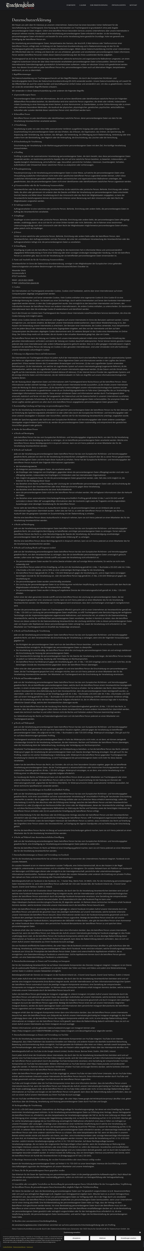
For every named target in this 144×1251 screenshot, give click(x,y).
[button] (140, 1232)
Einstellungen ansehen (128, 1238)
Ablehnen (102, 1238)
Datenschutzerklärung (19, 1247)
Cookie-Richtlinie (7, 1247)
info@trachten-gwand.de (28, 287)
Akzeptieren (76, 1238)
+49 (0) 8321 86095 (11, 2)
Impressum (30, 1247)
